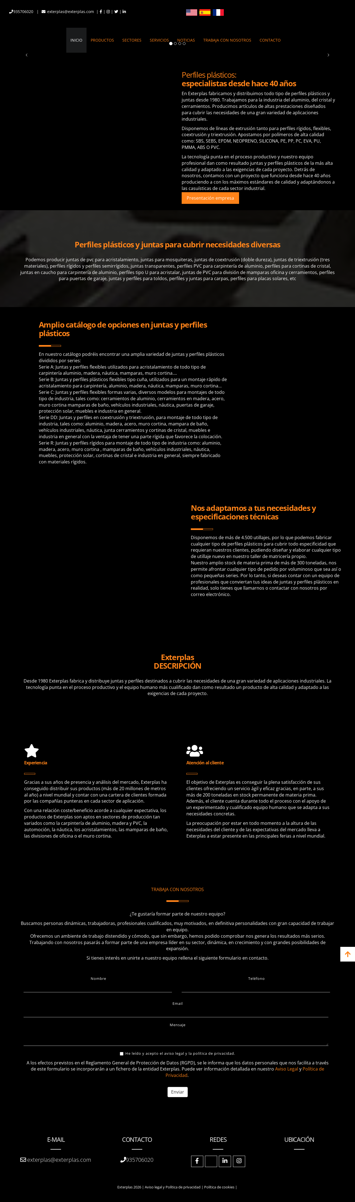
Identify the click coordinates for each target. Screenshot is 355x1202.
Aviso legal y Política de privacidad (173, 1187)
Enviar (177, 1092)
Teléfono (256, 978)
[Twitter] (211, 1161)
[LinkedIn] (225, 1161)
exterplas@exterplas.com (71, 11)
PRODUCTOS (102, 40)
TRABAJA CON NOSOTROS (227, 40)
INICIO (76, 40)
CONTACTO (270, 40)
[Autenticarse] (6, 1192)
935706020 (23, 11)
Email (178, 1003)
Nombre (98, 978)
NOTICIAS (186, 40)
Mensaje (178, 1024)
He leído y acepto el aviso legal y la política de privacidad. (177, 1053)
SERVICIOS (159, 40)
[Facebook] (197, 1161)
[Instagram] (239, 1161)
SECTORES (131, 40)
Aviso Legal (286, 1069)
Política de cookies (219, 1187)
